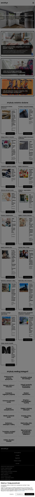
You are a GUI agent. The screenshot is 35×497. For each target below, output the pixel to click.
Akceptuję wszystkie (29, 494)
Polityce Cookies (21, 490)
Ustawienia (11, 494)
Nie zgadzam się (20, 494)
